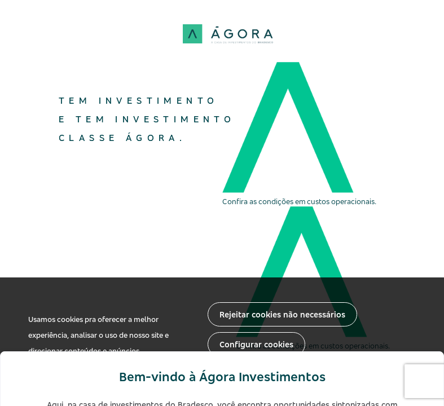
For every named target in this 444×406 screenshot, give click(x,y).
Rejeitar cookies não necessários (282, 314)
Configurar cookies (256, 344)
